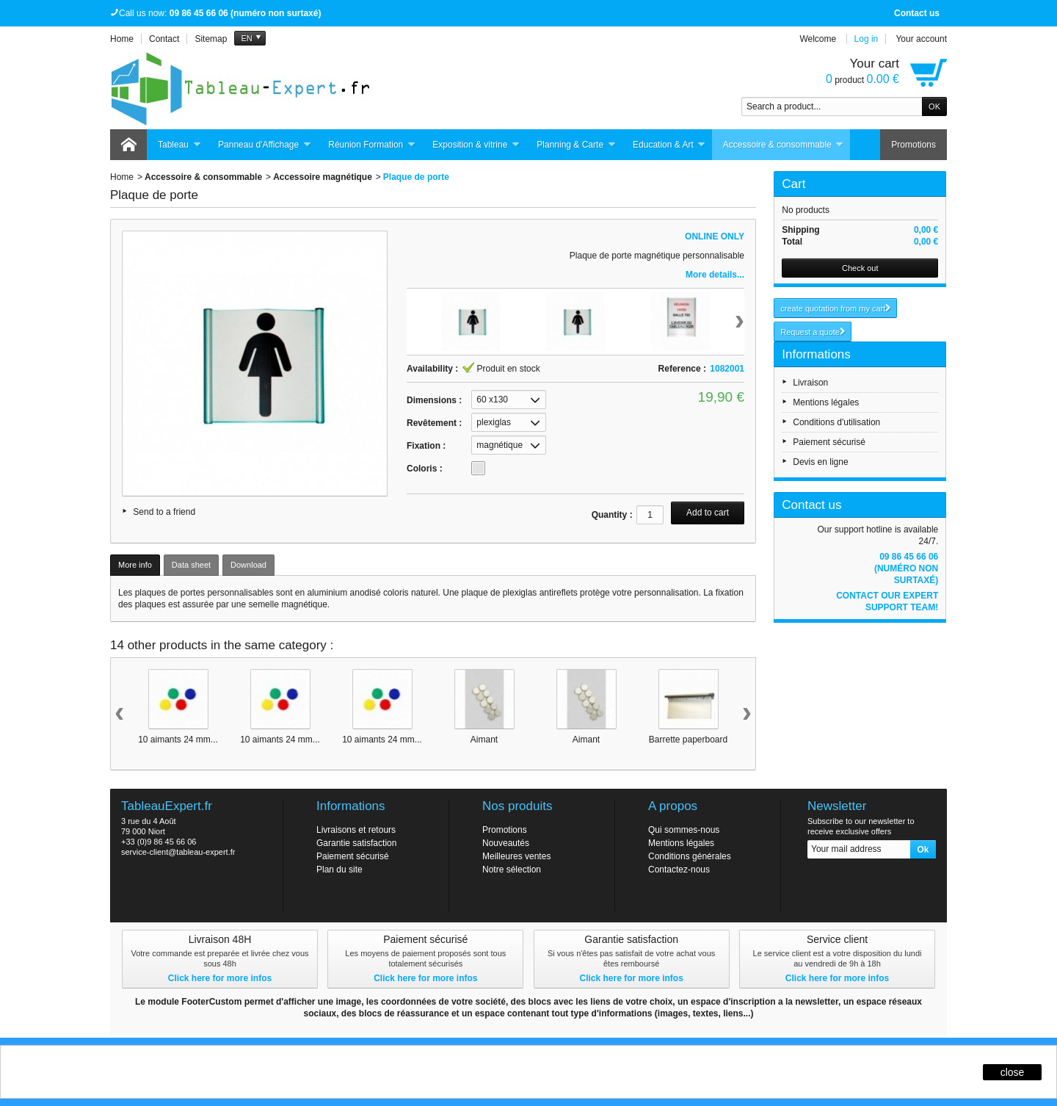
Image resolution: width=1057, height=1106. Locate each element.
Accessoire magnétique (322, 177)
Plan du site (339, 869)
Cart (793, 184)
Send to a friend (164, 512)
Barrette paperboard (688, 739)
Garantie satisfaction (356, 843)
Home (122, 177)
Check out (860, 268)
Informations (816, 354)
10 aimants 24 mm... (178, 739)
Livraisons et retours (356, 830)
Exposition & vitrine (476, 145)
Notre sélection (511, 869)
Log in (866, 39)
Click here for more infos (220, 978)
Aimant (484, 739)
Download (248, 564)
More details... (715, 275)
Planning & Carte (576, 145)
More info (135, 564)
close (1012, 1072)
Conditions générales (689, 856)
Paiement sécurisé (829, 442)
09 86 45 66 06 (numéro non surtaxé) (906, 568)
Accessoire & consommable (783, 145)
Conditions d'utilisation (836, 422)
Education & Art (669, 145)
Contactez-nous (679, 869)
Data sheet (191, 564)
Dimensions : (434, 400)
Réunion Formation (371, 145)
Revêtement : (434, 423)
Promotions (913, 145)
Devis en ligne (820, 462)
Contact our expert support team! (887, 601)
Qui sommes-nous (683, 830)
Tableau (179, 145)
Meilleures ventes (516, 856)
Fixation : (426, 446)
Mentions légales (826, 402)
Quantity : (612, 515)
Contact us (917, 13)
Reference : (682, 369)
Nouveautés (505, 843)
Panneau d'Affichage (264, 145)
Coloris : (425, 468)
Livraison (810, 382)
